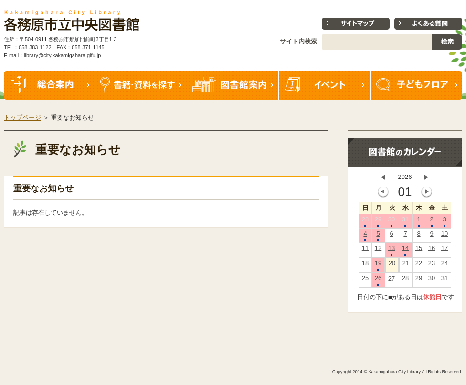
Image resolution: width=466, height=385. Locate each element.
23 (431, 265)
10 (444, 235)
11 (365, 250)
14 (405, 250)
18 (365, 265)
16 (431, 250)
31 (405, 221)
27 (391, 280)
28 (365, 221)
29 (378, 221)
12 (378, 250)
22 (418, 265)
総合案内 (49, 85)
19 (378, 265)
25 (365, 280)
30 (391, 221)
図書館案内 (233, 85)
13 (391, 250)
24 (444, 265)
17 (444, 250)
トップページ (22, 117)
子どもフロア (416, 85)
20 (392, 265)
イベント (325, 85)
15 (418, 250)
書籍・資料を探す (141, 85)
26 (378, 280)
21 (405, 265)
